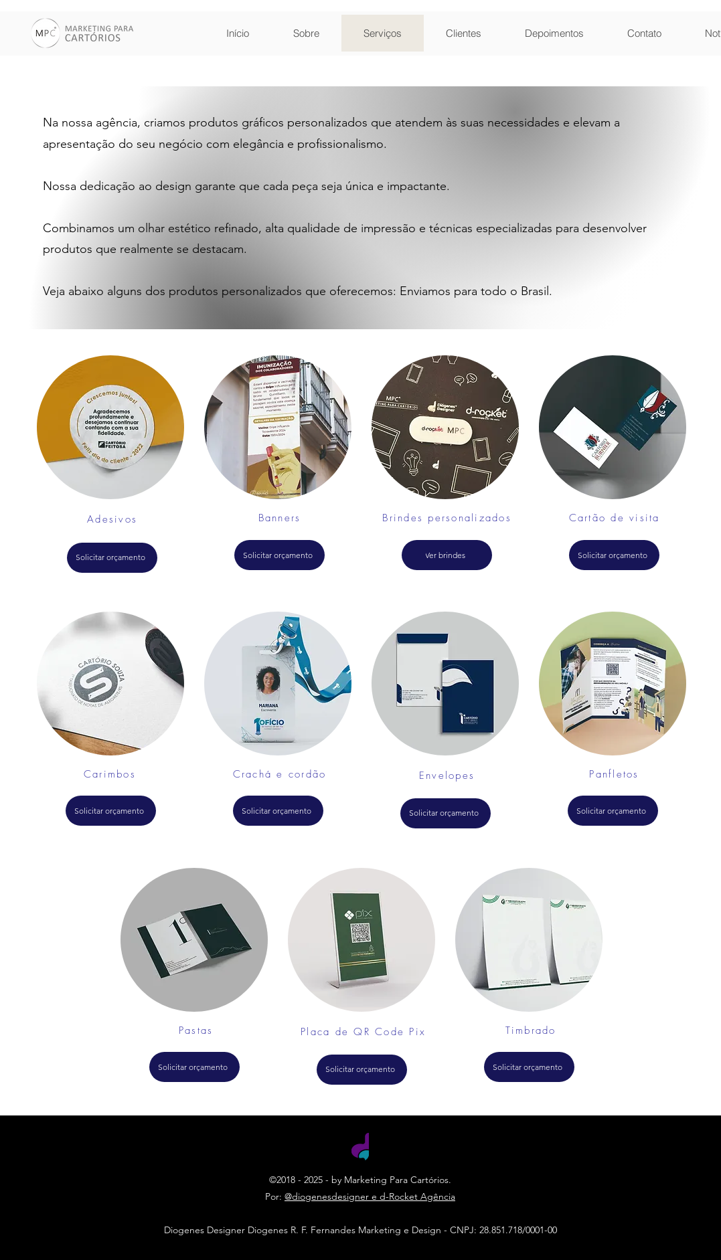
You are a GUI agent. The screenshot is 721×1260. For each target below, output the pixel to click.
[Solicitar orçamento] (112, 558)
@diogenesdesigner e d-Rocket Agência (370, 1196)
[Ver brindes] (447, 555)
